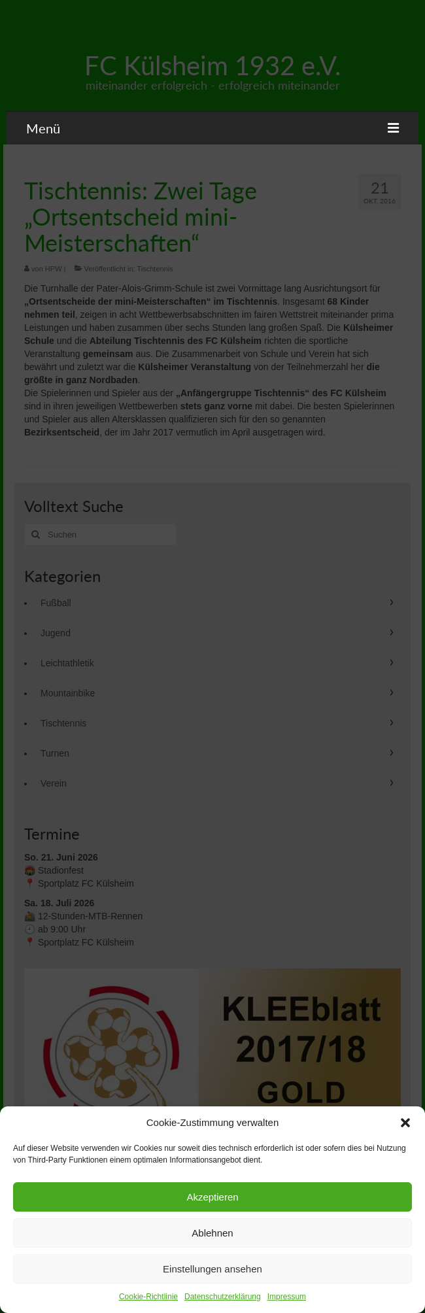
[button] (405, 1122)
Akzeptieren (212, 1196)
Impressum (286, 1296)
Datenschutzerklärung (222, 1296)
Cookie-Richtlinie (148, 1296)
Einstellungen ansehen (212, 1268)
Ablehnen (212, 1232)
